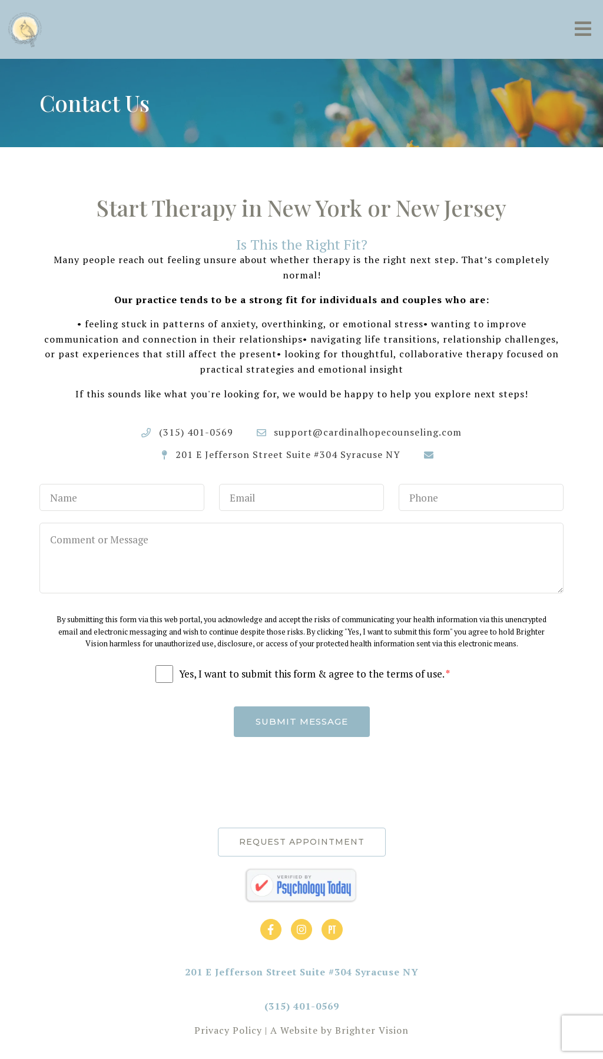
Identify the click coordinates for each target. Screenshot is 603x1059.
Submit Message (302, 721)
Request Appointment (302, 841)
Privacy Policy (228, 1030)
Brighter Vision (372, 1030)
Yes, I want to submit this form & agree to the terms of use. (314, 674)
